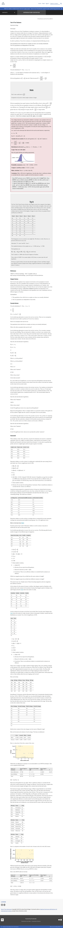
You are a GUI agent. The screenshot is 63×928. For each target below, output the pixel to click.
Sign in (47, 3)
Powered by (30, 918)
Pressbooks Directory (36, 921)
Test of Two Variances (6, 909)
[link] (22, 523)
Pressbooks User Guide (26, 921)
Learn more (27, 8)
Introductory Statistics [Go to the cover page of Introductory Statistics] (31, 12)
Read (43, 3)
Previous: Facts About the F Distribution (10, 926)
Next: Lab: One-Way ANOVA (56, 926)
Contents (8, 12)
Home (39, 3)
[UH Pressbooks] (3, 3)
